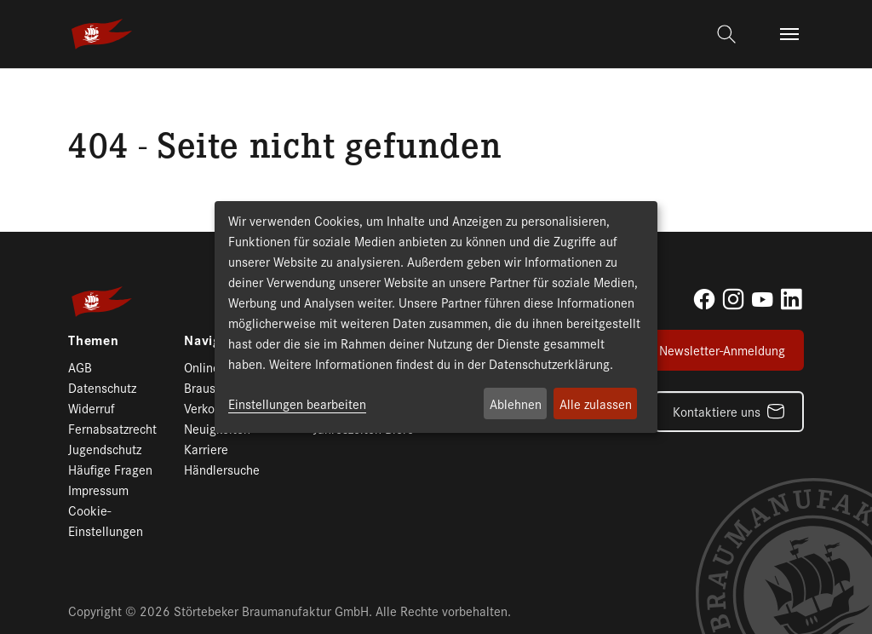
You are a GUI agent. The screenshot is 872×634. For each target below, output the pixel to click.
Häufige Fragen (110, 469)
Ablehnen (516, 403)
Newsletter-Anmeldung (722, 350)
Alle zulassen (595, 403)
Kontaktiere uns (716, 411)
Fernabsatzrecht (112, 428)
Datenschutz (102, 387)
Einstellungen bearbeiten (297, 403)
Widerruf (91, 408)
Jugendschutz (104, 449)
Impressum (98, 490)
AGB (80, 367)
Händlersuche (222, 469)
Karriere (206, 449)
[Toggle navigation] (789, 34)
